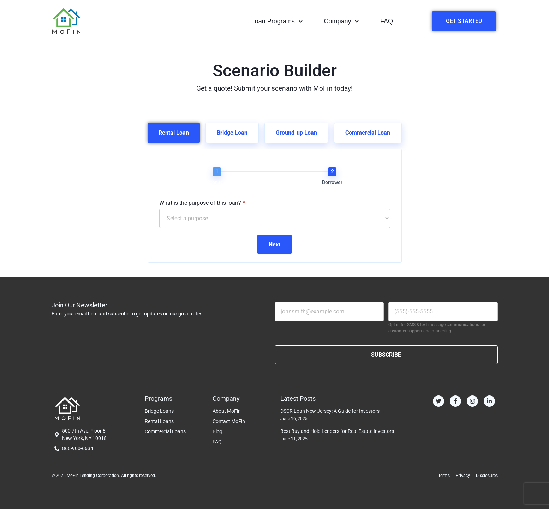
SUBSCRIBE (386, 354)
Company (341, 21)
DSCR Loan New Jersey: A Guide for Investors (330, 411)
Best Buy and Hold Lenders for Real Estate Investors (337, 431)
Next (274, 244)
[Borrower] (332, 171)
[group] (274, 177)
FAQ (386, 21)
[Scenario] (217, 171)
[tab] (174, 133)
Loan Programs (277, 21)
